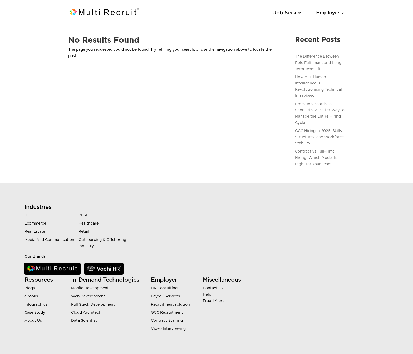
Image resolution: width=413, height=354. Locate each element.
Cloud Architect (85, 313)
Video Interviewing (168, 329)
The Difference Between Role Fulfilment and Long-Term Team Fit (319, 63)
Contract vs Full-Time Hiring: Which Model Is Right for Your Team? (316, 158)
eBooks (31, 296)
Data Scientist (84, 320)
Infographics (35, 304)
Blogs (29, 288)
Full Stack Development (93, 304)
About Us (33, 320)
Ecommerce (35, 223)
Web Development (88, 296)
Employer (328, 13)
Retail (83, 232)
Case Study (34, 313)
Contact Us (213, 288)
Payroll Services (165, 296)
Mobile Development (90, 288)
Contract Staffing (167, 320)
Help (207, 294)
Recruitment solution (170, 304)
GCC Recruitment (167, 313)
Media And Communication (49, 240)
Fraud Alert (213, 301)
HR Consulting (164, 288)
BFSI (82, 215)
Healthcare (88, 223)
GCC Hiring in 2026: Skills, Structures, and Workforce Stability (319, 137)
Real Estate (34, 232)
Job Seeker (287, 13)
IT (26, 215)
